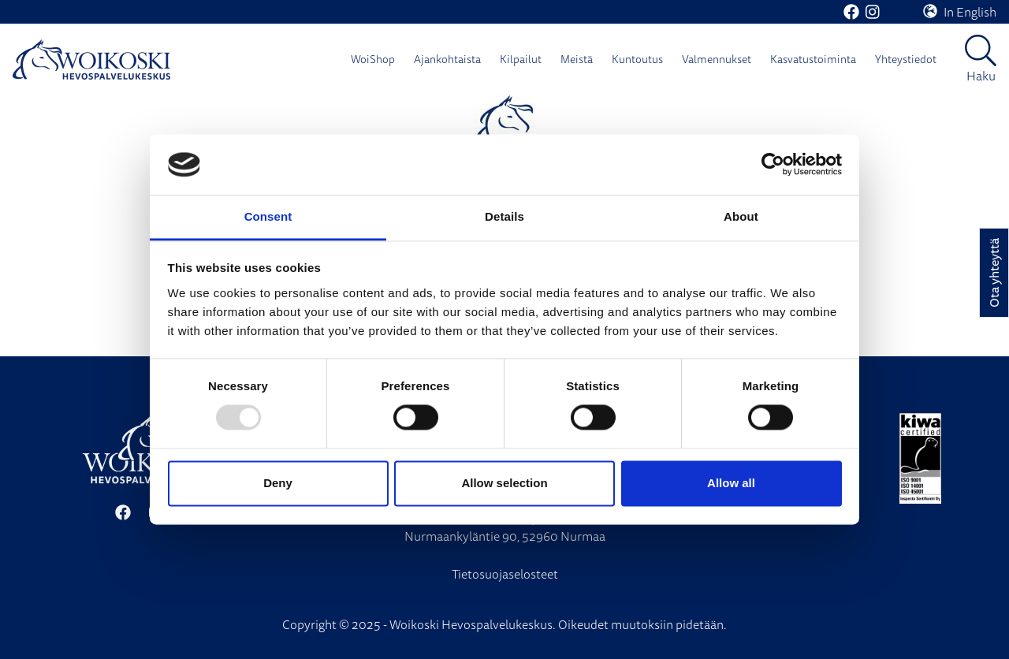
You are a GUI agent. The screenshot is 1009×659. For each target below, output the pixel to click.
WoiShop (373, 59)
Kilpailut (521, 59)
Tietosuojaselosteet (505, 574)
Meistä (576, 59)
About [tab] (741, 216)
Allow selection (504, 483)
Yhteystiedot (905, 59)
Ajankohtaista (447, 59)
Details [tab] (504, 216)
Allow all (731, 483)
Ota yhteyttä (994, 272)
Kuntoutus (637, 59)
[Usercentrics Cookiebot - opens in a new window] (773, 165)
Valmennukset (716, 59)
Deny (277, 483)
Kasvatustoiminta (813, 59)
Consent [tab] (268, 216)
